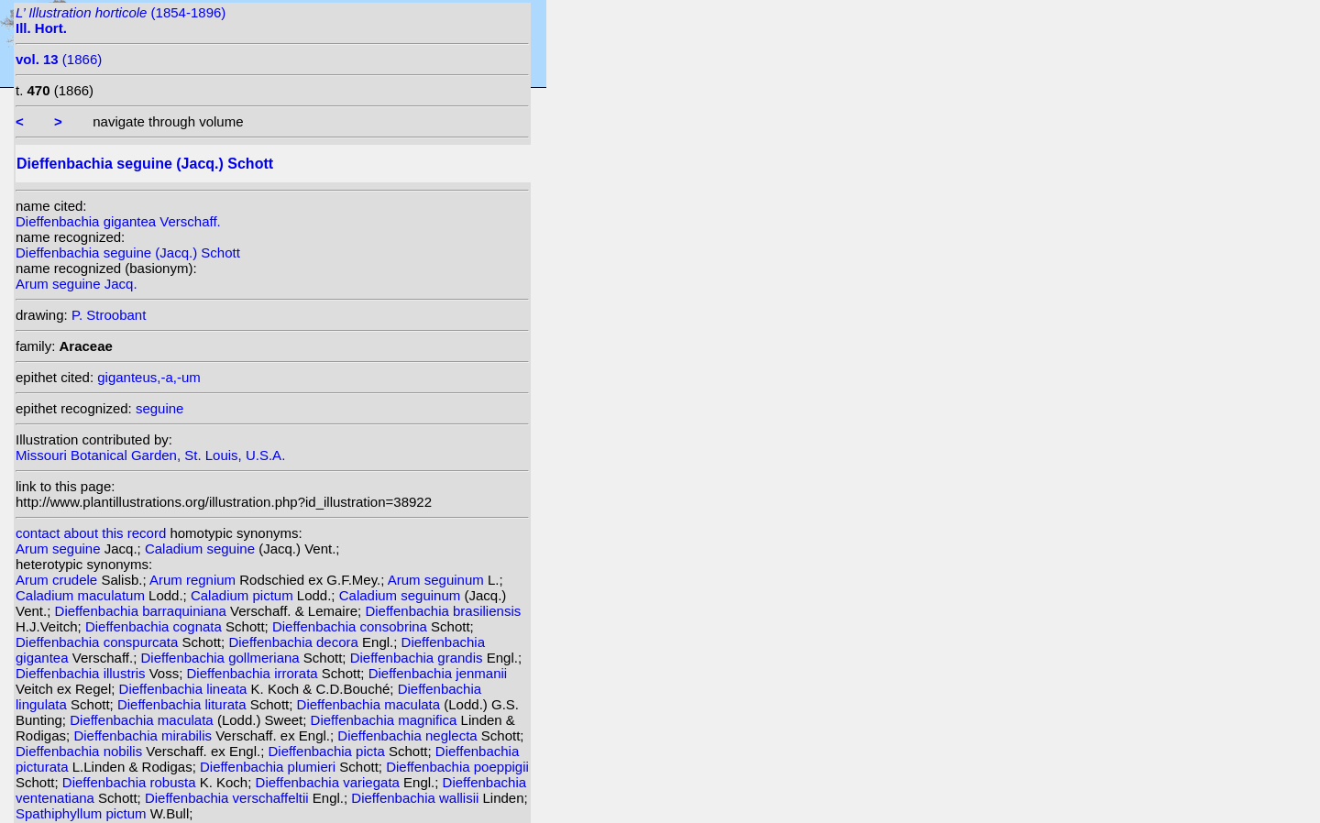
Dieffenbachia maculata (371, 704)
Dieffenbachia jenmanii (438, 673)
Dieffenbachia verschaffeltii (229, 798)
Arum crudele (58, 579)
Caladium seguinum (402, 595)
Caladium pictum (244, 595)
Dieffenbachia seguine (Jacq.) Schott (128, 252)
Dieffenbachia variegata (330, 782)
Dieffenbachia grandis (418, 657)
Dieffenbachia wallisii (416, 798)
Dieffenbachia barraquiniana (143, 611)
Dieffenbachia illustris (82, 673)
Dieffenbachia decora (295, 642)
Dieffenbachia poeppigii (457, 766)
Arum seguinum (438, 579)
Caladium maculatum (82, 595)
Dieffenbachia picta (328, 751)
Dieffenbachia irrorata (254, 673)
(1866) (59, 59)
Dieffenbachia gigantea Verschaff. (118, 221)
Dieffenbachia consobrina (351, 626)
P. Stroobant (109, 315)
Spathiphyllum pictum (83, 813)
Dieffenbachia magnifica (386, 720)
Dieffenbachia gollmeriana (222, 657)
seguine (160, 408)
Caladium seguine (201, 548)
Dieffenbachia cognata (155, 626)
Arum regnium (194, 579)
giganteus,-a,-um (149, 377)
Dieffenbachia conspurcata (99, 642)
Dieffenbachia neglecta (409, 735)
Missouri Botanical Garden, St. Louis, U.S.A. (150, 455)
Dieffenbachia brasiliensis (443, 611)
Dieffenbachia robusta (131, 782)
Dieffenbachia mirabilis (144, 735)
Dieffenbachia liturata (183, 704)
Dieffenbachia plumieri (269, 766)
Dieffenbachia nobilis (81, 751)
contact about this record (91, 533)
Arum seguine (60, 548)
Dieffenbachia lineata (185, 689)
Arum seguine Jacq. (77, 283)
